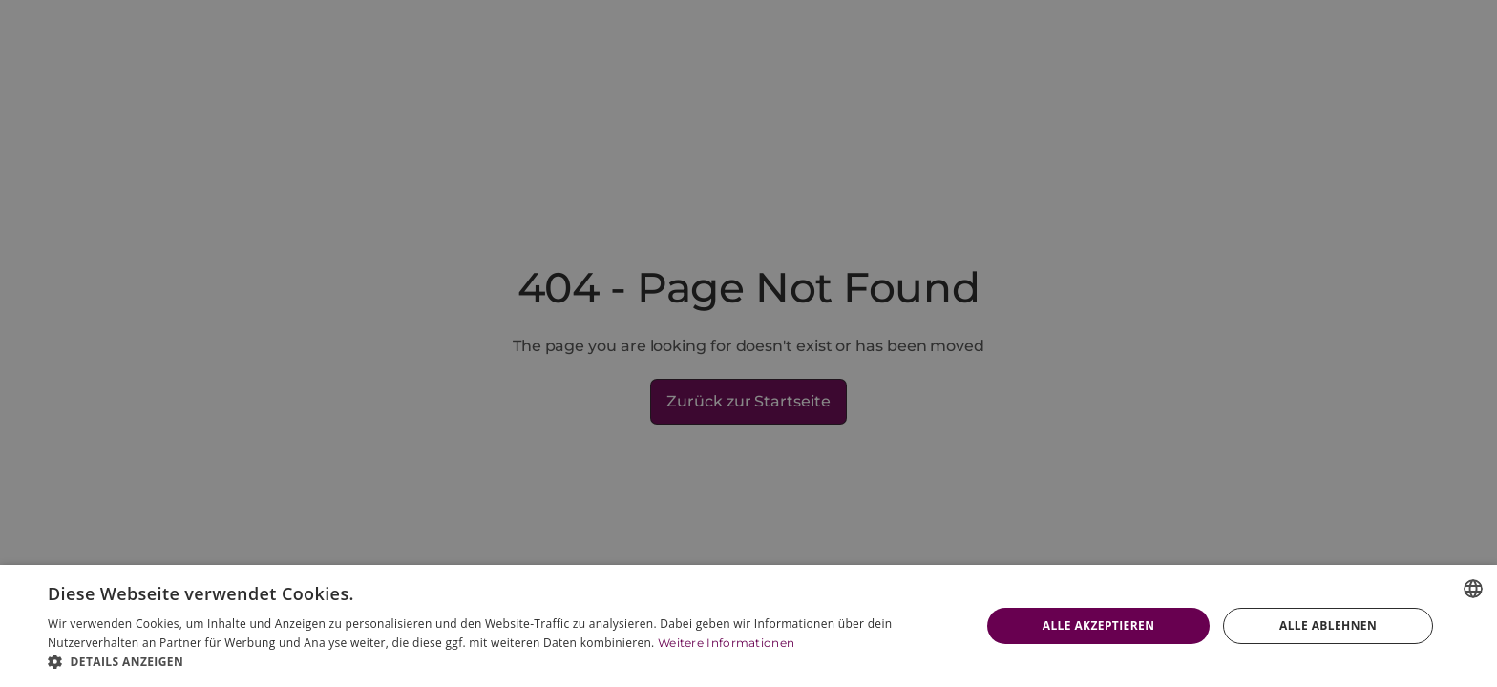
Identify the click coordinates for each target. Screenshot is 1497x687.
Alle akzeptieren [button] (1099, 625)
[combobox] (1473, 588)
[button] (500, 662)
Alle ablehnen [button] (1328, 625)
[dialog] (748, 626)
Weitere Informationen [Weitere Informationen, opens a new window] (726, 642)
